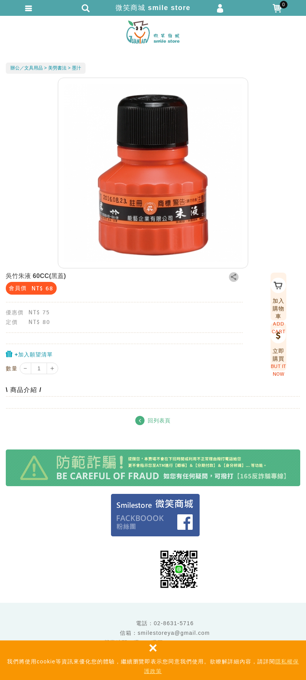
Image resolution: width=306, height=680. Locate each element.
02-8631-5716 (174, 623)
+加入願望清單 (29, 354)
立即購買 (276, 347)
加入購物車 (276, 297)
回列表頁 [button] (152, 420)
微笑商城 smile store (153, 32)
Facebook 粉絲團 (155, 515)
